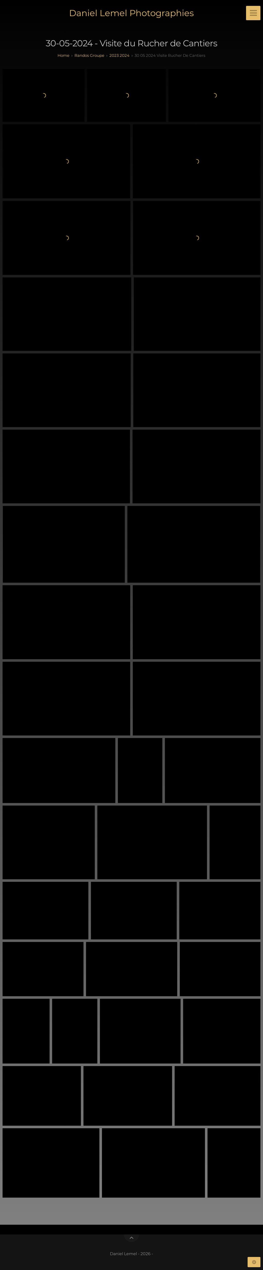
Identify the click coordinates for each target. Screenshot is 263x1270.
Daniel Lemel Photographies (131, 13)
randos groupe (89, 55)
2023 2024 (119, 55)
